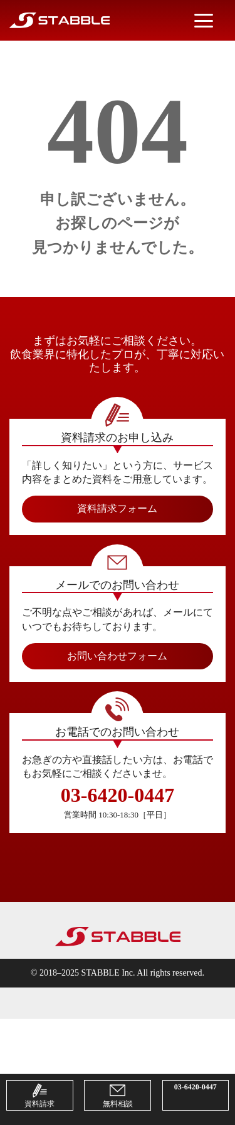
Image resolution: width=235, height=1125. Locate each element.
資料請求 (39, 1095)
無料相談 (118, 1095)
